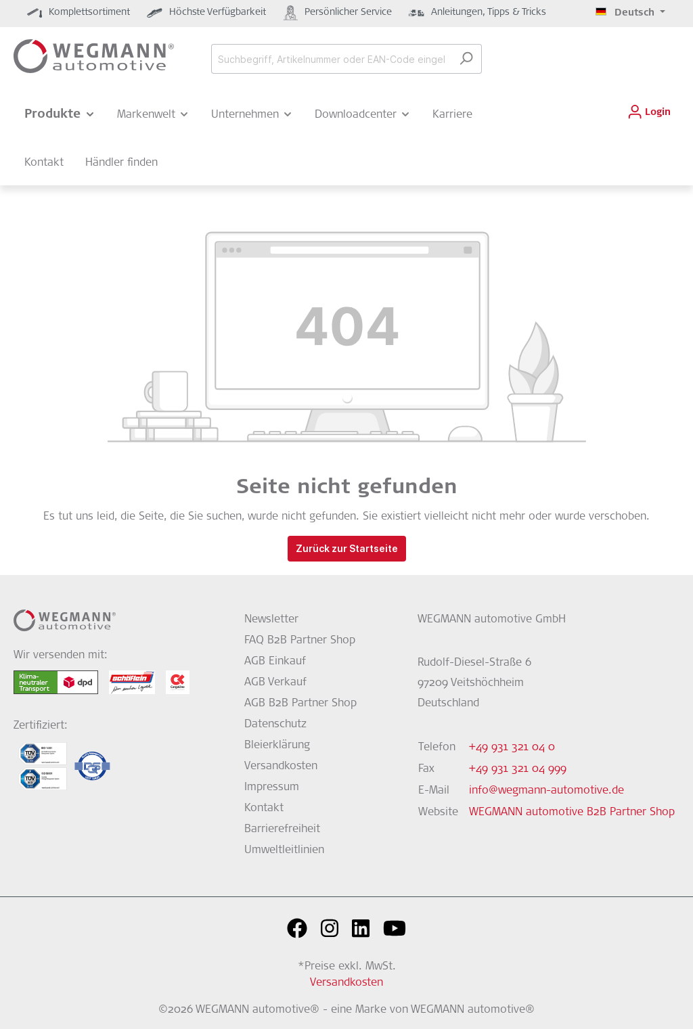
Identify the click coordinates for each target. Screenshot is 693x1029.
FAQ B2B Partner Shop (299, 640)
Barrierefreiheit (282, 829)
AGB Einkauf (275, 661)
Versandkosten (280, 766)
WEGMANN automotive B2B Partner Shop (572, 812)
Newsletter (271, 619)
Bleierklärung (277, 745)
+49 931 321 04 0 (512, 747)
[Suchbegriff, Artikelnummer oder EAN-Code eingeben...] (331, 59)
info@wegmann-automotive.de (546, 790)
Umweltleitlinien (284, 850)
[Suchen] (466, 59)
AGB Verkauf (275, 682)
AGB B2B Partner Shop (300, 703)
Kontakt (264, 808)
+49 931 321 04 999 (517, 769)
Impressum (271, 787)
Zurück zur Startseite (347, 548)
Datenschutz (275, 724)
